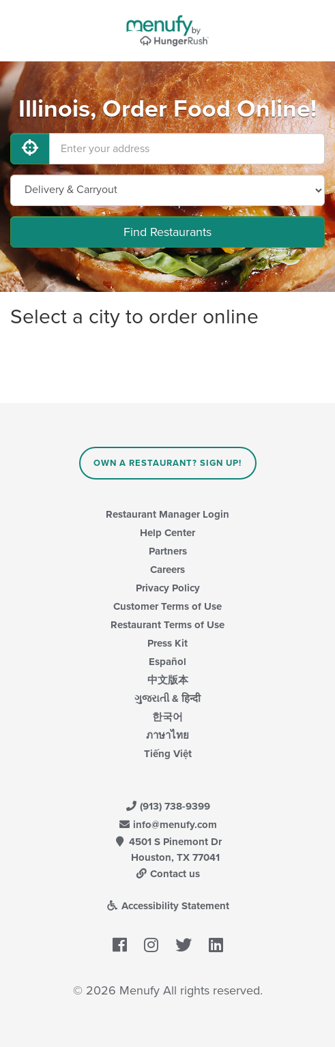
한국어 (167, 717)
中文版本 (167, 680)
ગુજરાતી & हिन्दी (167, 698)
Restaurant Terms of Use (167, 625)
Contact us (168, 874)
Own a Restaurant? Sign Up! (167, 463)
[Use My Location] (30, 148)
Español (167, 661)
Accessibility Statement (167, 906)
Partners (168, 551)
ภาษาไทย (167, 735)
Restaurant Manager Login (167, 514)
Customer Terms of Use (167, 606)
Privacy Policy (168, 588)
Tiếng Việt (168, 754)
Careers (167, 569)
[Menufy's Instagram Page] (151, 946)
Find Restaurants (167, 231)
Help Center (167, 533)
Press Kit (167, 643)
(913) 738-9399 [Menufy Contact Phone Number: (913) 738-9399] (168, 806)
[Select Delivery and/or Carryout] (167, 190)
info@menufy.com (168, 825)
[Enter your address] (187, 148)
